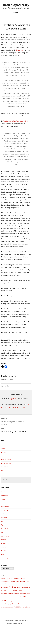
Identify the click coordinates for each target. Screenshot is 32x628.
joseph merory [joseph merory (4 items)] (4, 593)
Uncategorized (5, 543)
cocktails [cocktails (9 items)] (23, 581)
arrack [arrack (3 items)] (4, 578)
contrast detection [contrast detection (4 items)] (5, 584)
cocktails (3, 503)
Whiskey (3, 550)
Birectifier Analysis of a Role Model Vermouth (16, 421)
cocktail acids (4, 499)
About (3, 445)
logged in (13, 398)
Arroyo (3, 448)
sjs (15, 21)
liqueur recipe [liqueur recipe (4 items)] (11, 593)
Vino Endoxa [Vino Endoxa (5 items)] (25, 607)
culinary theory (5, 510)
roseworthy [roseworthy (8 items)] (16, 601)
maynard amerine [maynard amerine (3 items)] (27, 593)
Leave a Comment (23, 21)
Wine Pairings (5, 558)
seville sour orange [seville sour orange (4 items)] (20, 604)
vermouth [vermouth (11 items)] (17, 607)
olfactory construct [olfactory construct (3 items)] (16, 596)
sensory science (5, 536)
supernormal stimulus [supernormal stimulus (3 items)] (5, 607)
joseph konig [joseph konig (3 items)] (28, 590)
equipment (4, 517)
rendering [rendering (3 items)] (10, 601)
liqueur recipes (5, 525)
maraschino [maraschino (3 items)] (22, 593)
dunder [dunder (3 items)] (20, 587)
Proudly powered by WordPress (13, 620)
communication (5, 506)
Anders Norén (20, 623)
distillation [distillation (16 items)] (14, 587)
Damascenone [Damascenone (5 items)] (5, 587)
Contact (3, 456)
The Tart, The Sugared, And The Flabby (16, 430)
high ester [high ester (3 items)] (23, 590)
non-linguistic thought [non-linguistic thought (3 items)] (9, 596)
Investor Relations (6, 463)
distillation (4, 514)
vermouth (3, 547)
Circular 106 (19, 50)
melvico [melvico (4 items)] (3, 596)
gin (2, 521)
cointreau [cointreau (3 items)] (28, 581)
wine (2, 554)
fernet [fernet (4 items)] (2, 590)
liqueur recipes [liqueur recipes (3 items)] (16, 593)
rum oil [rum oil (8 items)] (25, 601)
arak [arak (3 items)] (2, 578)
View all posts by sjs (7, 379)
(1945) (15, 121)
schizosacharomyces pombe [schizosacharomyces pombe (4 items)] (7, 604)
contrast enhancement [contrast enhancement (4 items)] (14, 584)
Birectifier (6, 386)
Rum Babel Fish (5, 467)
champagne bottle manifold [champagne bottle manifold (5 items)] (8, 581)
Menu (16, 12)
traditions (3, 539)
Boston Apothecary (16, 5)
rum (2, 532)
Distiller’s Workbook (6, 459)
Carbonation (4, 495)
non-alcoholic (4, 528)
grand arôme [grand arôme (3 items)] (8, 590)
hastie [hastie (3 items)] (12, 590)
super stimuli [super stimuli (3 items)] (11, 607)
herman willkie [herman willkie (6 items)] (17, 590)
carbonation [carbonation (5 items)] (14, 578)
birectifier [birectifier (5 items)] (8, 578)
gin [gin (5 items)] (5, 590)
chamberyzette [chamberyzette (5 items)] (21, 578)
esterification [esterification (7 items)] (26, 587)
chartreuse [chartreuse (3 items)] (17, 581)
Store (2, 470)
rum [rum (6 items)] (21, 601)
